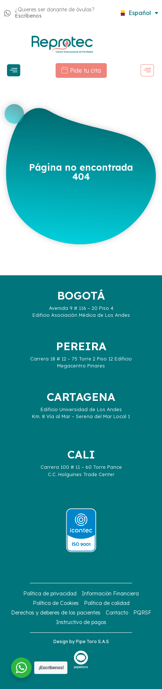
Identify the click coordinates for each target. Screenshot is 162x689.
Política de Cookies (56, 603)
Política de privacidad (50, 593)
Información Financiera (110, 593)
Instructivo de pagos (81, 622)
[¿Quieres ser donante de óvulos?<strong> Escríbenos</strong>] (7, 13)
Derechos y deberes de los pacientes (56, 612)
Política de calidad (107, 603)
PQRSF (142, 612)
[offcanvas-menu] (13, 70)
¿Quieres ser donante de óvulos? (55, 12)
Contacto (117, 612)
